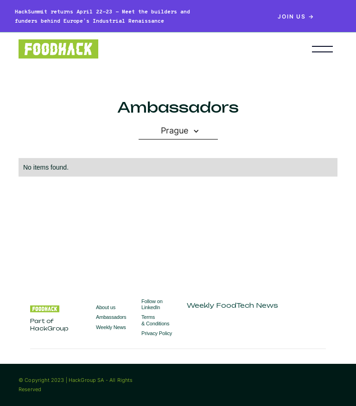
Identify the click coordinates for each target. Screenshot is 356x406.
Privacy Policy (156, 333)
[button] (322, 49)
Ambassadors (111, 317)
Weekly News (111, 327)
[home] (151, 49)
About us (105, 307)
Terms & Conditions (155, 320)
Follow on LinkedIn (152, 304)
